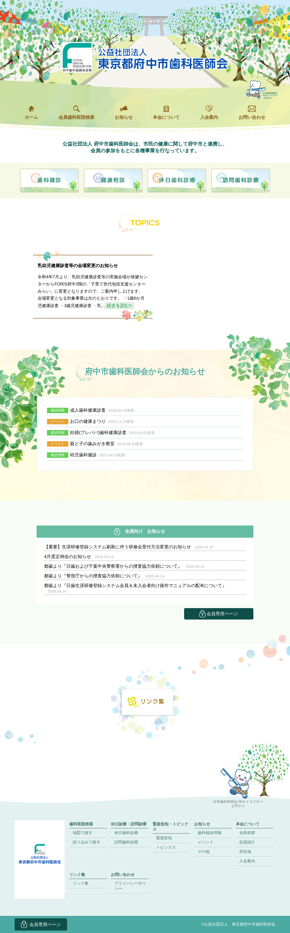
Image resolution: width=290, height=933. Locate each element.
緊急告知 (164, 838)
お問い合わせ (252, 112)
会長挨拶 (247, 833)
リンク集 (81, 883)
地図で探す (83, 833)
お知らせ (124, 112)
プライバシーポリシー (130, 886)
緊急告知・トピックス (170, 826)
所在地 (245, 851)
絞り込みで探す (86, 842)
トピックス (166, 847)
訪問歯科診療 (126, 842)
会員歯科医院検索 (76, 112)
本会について (166, 112)
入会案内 (209, 112)
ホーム (31, 112)
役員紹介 (247, 842)
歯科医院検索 (81, 824)
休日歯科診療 (126, 833)
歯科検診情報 (209, 833)
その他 (204, 851)
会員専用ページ (218, 614)
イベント (206, 842)
